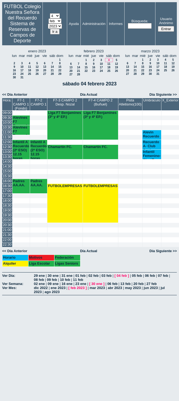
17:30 (7, 196)
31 (21, 77)
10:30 (7, 127)
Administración (93, 24)
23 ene (80, 284)
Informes (116, 24)
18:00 (7, 200)
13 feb (126, 284)
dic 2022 (41, 288)
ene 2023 (58, 288)
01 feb (80, 276)
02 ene (39, 284)
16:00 (7, 181)
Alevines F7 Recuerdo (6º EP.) (21, 120)
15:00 (7, 171)
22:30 (7, 244)
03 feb (107, 276)
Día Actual (88, 94)
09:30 (7, 118)
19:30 (7, 215)
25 (29, 73)
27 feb (152, 284)
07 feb (163, 276)
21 (52, 70)
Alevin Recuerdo (151, 134)
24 (21, 73)
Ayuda (74, 24)
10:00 (7, 122)
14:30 (7, 166)
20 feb (139, 284)
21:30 (7, 235)
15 (59, 66)
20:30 (7, 225)
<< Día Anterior (14, 94)
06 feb (150, 276)
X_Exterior (170, 100)
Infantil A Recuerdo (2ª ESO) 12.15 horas (21, 149)
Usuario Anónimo (166, 21)
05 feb (137, 276)
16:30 (7, 186)
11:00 (7, 132)
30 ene (53, 276)
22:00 (7, 240)
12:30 (7, 147)
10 (21, 66)
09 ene (53, 284)
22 (59, 70)
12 (36, 66)
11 (29, 66)
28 (52, 73)
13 (44, 66)
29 (59, 73)
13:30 (7, 157)
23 (14, 73)
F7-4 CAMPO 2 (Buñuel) (101, 102)
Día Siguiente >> (163, 94)
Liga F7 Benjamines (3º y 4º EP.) (64, 115)
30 (14, 77)
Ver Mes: (9, 288)
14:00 (7, 161)
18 (29, 70)
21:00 (7, 230)
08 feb (39, 280)
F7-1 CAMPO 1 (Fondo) (21, 104)
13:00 (7, 152)
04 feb (122, 276)
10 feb (65, 280)
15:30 (7, 176)
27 (44, 73)
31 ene (66, 276)
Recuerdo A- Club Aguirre (151, 144)
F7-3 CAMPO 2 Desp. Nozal (65, 102)
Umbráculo (151, 100)
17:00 (7, 191)
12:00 (7, 142)
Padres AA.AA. (19, 183)
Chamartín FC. (60, 147)
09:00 (7, 113)
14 (52, 66)
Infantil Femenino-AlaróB (152, 154)
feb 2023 (77, 288)
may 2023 (133, 288)
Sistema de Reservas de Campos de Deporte (22, 32)
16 (14, 70)
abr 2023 (115, 288)
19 (36, 70)
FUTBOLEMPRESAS (65, 186)
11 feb (78, 280)
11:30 (7, 137)
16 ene (66, 284)
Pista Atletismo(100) (130, 102)
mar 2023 (97, 288)
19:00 (7, 210)
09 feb (52, 280)
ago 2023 (52, 292)
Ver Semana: (12, 284)
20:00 (7, 220)
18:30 (7, 205)
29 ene (39, 276)
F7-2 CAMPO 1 (39, 102)
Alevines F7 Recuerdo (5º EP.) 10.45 (21, 130)
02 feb (93, 276)
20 (44, 70)
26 (36, 73)
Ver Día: (8, 276)
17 (21, 70)
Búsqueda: (139, 21)
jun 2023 (151, 288)
